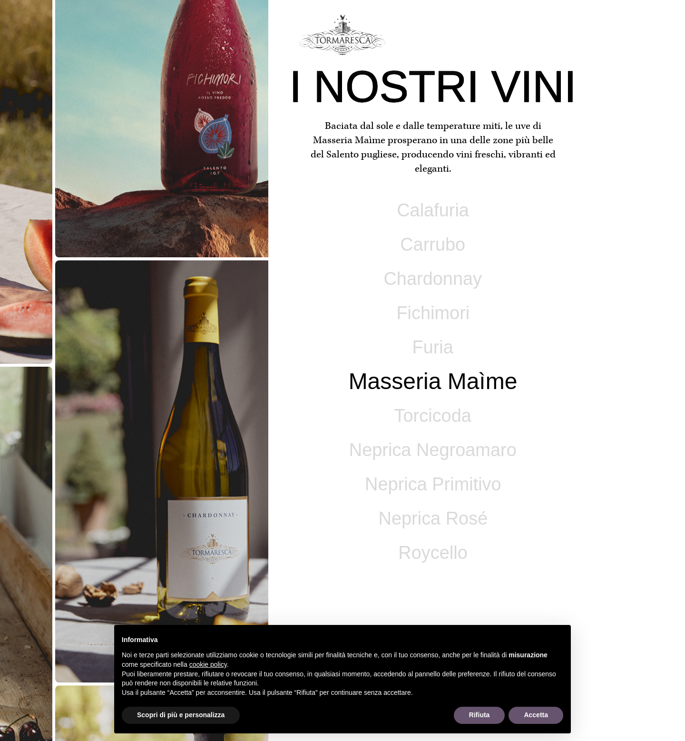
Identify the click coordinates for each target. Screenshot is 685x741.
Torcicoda (432, 416)
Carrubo (432, 244)
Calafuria (432, 210)
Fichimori (433, 313)
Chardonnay (433, 279)
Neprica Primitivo (433, 484)
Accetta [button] (536, 715)
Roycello (432, 553)
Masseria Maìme (433, 381)
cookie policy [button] (208, 664)
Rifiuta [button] (479, 715)
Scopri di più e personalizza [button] (181, 715)
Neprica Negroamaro (433, 450)
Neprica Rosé (433, 518)
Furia (432, 347)
